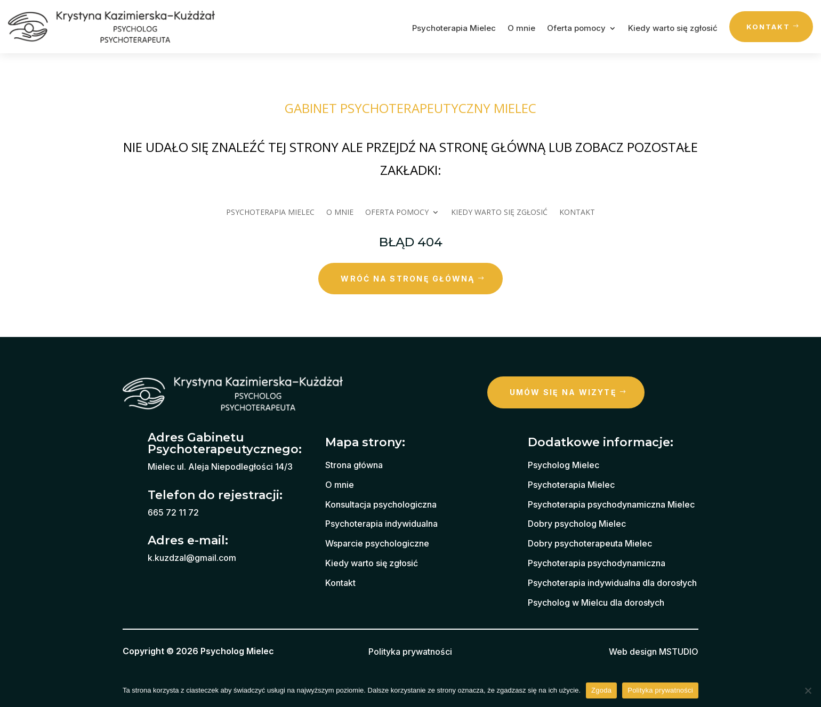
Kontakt (768, 26)
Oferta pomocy (576, 29)
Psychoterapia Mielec (454, 29)
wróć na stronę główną (407, 278)
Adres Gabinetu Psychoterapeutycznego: (225, 443)
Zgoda (601, 690)
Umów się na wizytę (563, 392)
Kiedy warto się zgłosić (673, 29)
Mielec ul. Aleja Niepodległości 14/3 (220, 466)
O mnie (521, 29)
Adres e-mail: (188, 540)
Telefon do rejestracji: (215, 495)
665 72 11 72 (173, 512)
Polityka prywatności (660, 690)
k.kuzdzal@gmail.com (192, 557)
